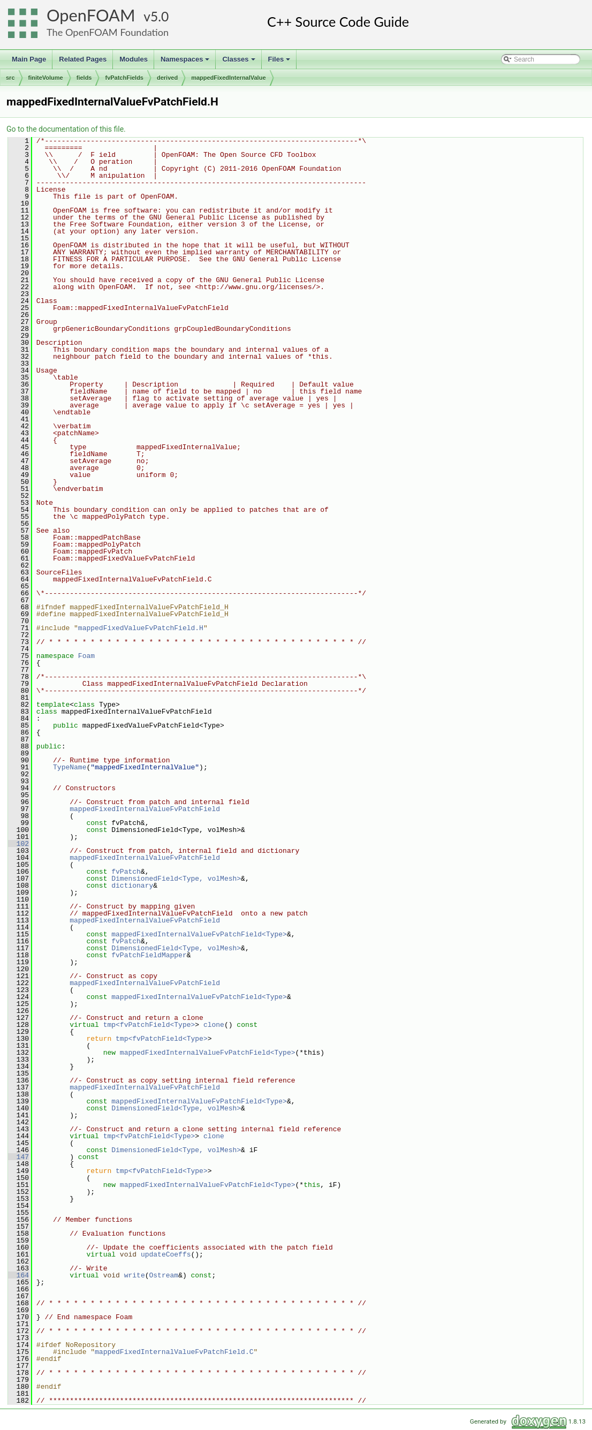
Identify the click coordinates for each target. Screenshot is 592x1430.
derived (167, 77)
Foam (86, 656)
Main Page (29, 59)
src (10, 77)
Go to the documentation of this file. (66, 129)
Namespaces (186, 62)
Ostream (163, 1275)
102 (18, 844)
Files (280, 62)
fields (84, 77)
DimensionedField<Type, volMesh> (176, 878)
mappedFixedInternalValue (228, 77)
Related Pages (83, 59)
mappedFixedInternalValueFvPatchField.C (174, 1352)
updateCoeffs (166, 1254)
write (134, 1275)
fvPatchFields (124, 77)
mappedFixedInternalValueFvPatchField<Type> (199, 934)
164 (18, 1275)
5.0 (159, 16)
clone (213, 1025)
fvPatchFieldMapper (148, 955)
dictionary (132, 885)
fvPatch (126, 871)
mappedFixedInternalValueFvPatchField (145, 809)
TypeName (69, 767)
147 (18, 1157)
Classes (239, 62)
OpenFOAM (91, 15)
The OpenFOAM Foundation (108, 32)
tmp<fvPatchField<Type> (149, 1025)
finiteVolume (45, 77)
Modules (133, 59)
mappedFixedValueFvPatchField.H (140, 628)
